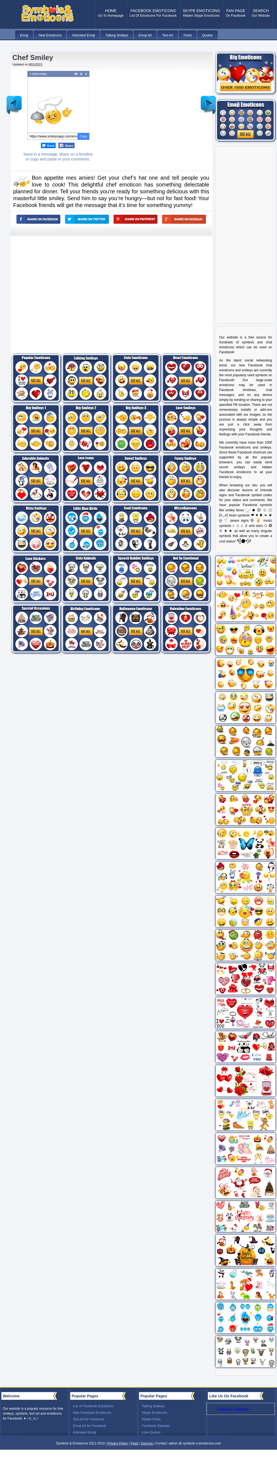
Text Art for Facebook (88, 1419)
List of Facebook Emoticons (93, 1406)
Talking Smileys (153, 1406)
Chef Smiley (32, 57)
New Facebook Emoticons (92, 1413)
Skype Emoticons (154, 1413)
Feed (134, 1443)
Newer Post (14, 100)
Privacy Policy (117, 1443)
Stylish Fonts (151, 1419)
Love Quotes (151, 1432)
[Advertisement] (59, 290)
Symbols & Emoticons (233, 1409)
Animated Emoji (84, 1432)
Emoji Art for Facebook (89, 1426)
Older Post (208, 100)
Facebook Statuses (156, 1426)
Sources (147, 1443)
